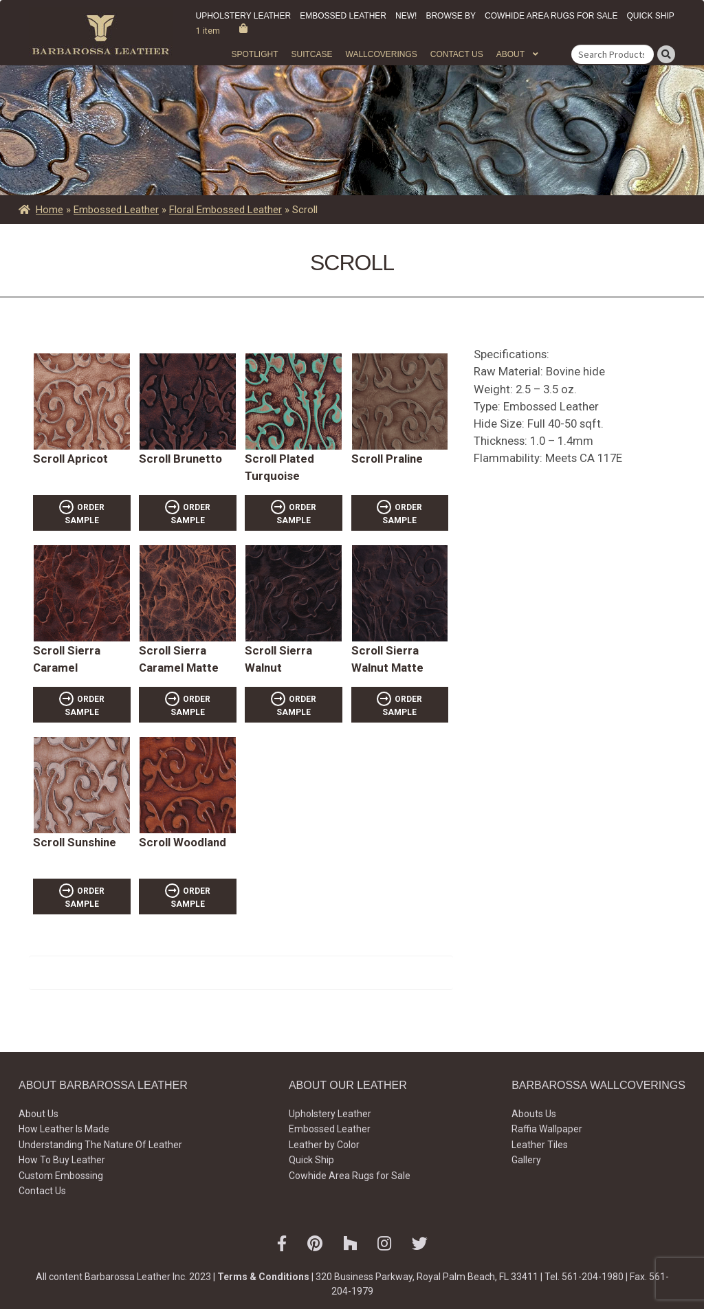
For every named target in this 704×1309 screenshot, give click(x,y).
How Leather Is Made (64, 1128)
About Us (38, 1113)
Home (49, 210)
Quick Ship (650, 16)
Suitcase (311, 54)
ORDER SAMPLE (84, 514)
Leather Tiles (540, 1144)
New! (406, 16)
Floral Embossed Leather (225, 210)
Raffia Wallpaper (547, 1128)
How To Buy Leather (62, 1159)
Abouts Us (534, 1113)
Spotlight (254, 54)
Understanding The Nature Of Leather (100, 1144)
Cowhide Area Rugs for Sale (551, 16)
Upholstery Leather (244, 16)
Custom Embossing (61, 1175)
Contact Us (456, 54)
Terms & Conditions (263, 1276)
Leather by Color (324, 1144)
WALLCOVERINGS (381, 54)
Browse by (451, 16)
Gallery (526, 1159)
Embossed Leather (343, 16)
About (510, 54)
